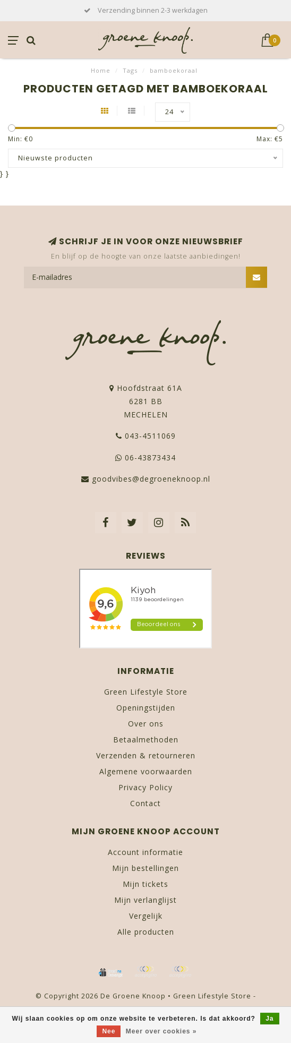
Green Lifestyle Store (145, 692)
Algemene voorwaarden (145, 771)
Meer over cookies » (161, 1031)
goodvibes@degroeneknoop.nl (151, 479)
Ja (269, 1018)
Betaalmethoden (145, 739)
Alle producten (145, 932)
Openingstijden (145, 708)
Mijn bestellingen (145, 868)
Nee (108, 1031)
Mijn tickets (145, 884)
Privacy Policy (145, 787)
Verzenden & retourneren (145, 755)
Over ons (146, 724)
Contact (145, 803)
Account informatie (145, 852)
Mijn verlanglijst (145, 900)
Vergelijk (145, 916)
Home (100, 70)
